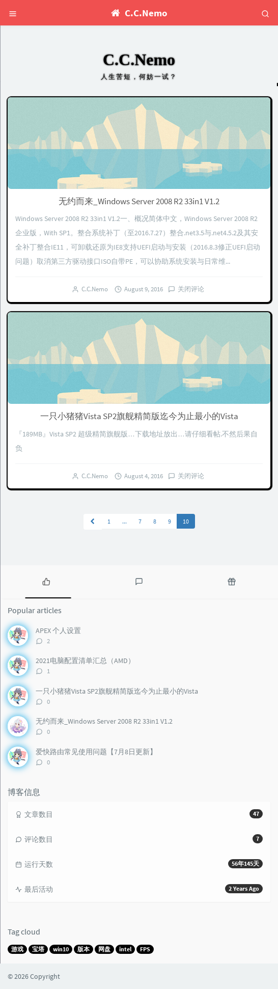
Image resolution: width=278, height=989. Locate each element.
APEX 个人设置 (58, 630)
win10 (61, 949)
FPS (145, 949)
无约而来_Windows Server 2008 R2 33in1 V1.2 (139, 201)
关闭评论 (191, 289)
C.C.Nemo (94, 289)
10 (186, 521)
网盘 (104, 949)
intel (125, 949)
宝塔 (38, 949)
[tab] (46, 580)
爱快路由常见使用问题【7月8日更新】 (96, 751)
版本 (83, 949)
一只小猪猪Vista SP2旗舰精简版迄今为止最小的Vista (139, 416)
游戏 (17, 949)
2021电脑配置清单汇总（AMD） (85, 660)
